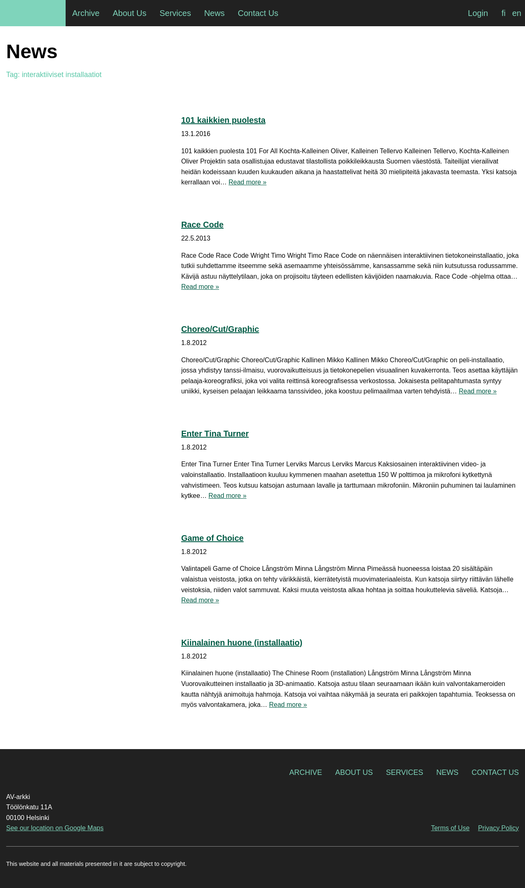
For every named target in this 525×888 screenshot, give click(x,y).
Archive (305, 772)
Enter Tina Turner (215, 433)
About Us (354, 772)
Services (404, 772)
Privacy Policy (498, 827)
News (447, 772)
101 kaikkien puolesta (223, 120)
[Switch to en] (517, 13)
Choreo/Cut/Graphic (220, 329)
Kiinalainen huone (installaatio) (242, 642)
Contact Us (495, 772)
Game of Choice (212, 538)
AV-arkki (33, 13)
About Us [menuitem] (129, 13)
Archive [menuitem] (86, 13)
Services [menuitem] (175, 13)
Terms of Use (450, 827)
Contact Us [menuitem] (258, 13)
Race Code (202, 224)
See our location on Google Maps (54, 827)
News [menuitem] (214, 13)
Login (478, 13)
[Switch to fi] (503, 13)
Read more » (247, 182)
